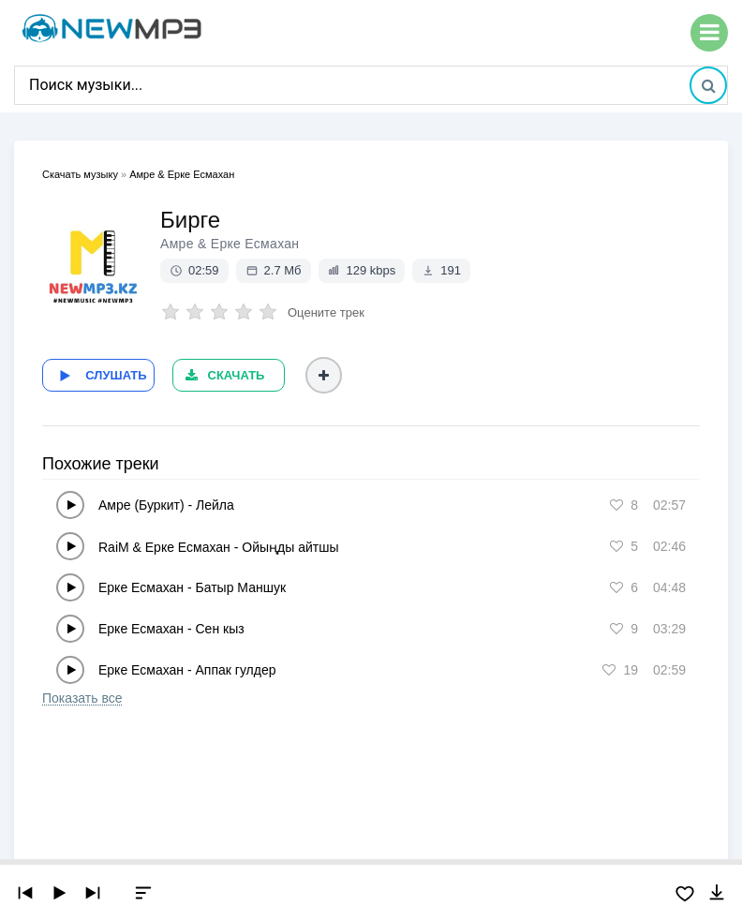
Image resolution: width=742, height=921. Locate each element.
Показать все (82, 695)
